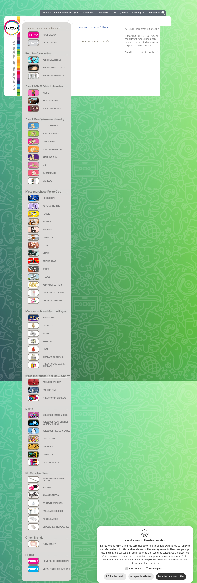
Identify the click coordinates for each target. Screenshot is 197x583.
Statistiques (155, 565)
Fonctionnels (136, 565)
